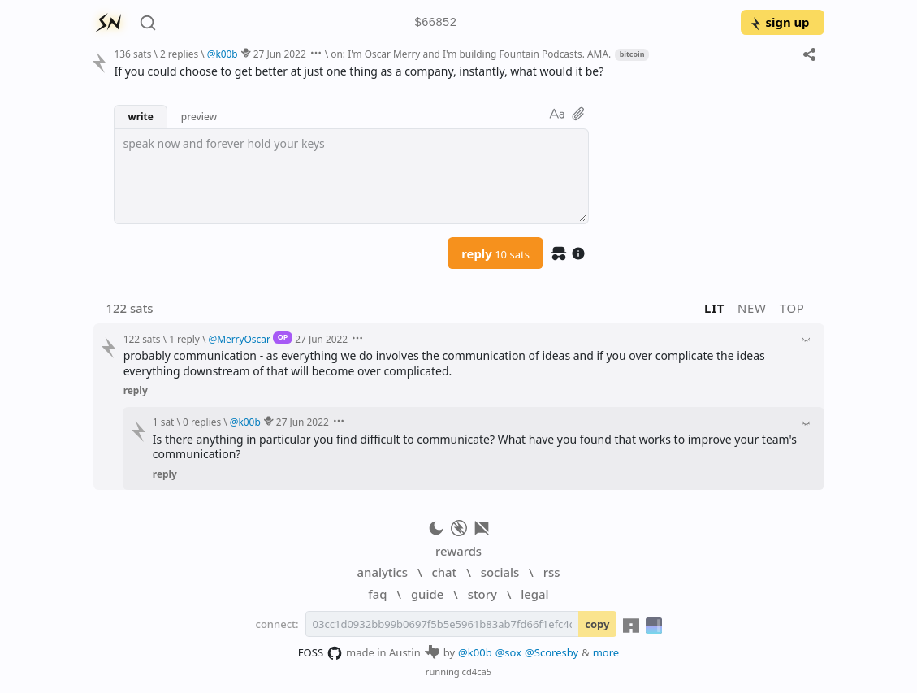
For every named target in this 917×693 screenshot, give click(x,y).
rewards (458, 551)
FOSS (320, 653)
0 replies (202, 421)
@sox (508, 652)
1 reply (184, 338)
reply (495, 253)
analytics (382, 572)
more (606, 652)
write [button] (140, 116)
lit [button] (714, 308)
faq (377, 594)
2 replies (179, 53)
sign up (779, 22)
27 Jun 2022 (279, 53)
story (482, 594)
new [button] (752, 308)
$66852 (435, 23)
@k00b (475, 652)
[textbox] (351, 176)
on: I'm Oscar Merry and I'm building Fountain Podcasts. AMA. (471, 53)
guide (427, 594)
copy (597, 624)
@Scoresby (551, 652)
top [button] (792, 308)
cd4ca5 (477, 671)
